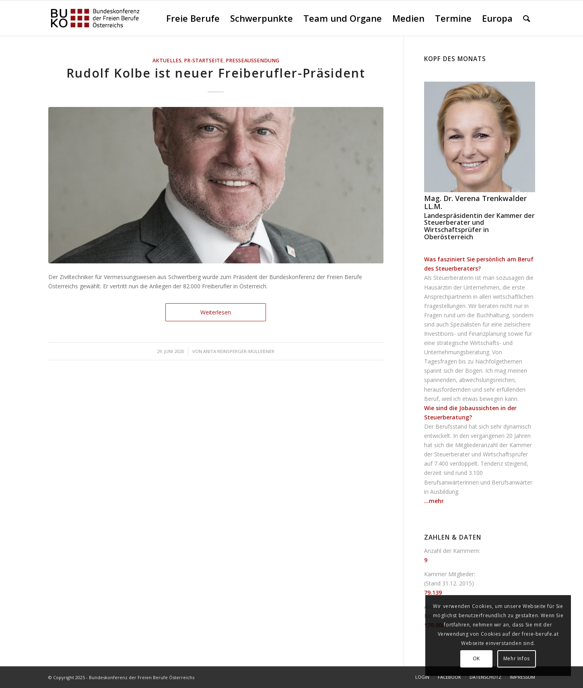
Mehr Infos (516, 658)
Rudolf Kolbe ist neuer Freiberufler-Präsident (215, 73)
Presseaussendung (252, 60)
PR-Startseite (203, 60)
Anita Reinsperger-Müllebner (238, 351)
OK (476, 658)
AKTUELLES (166, 60)
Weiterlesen (215, 312)
